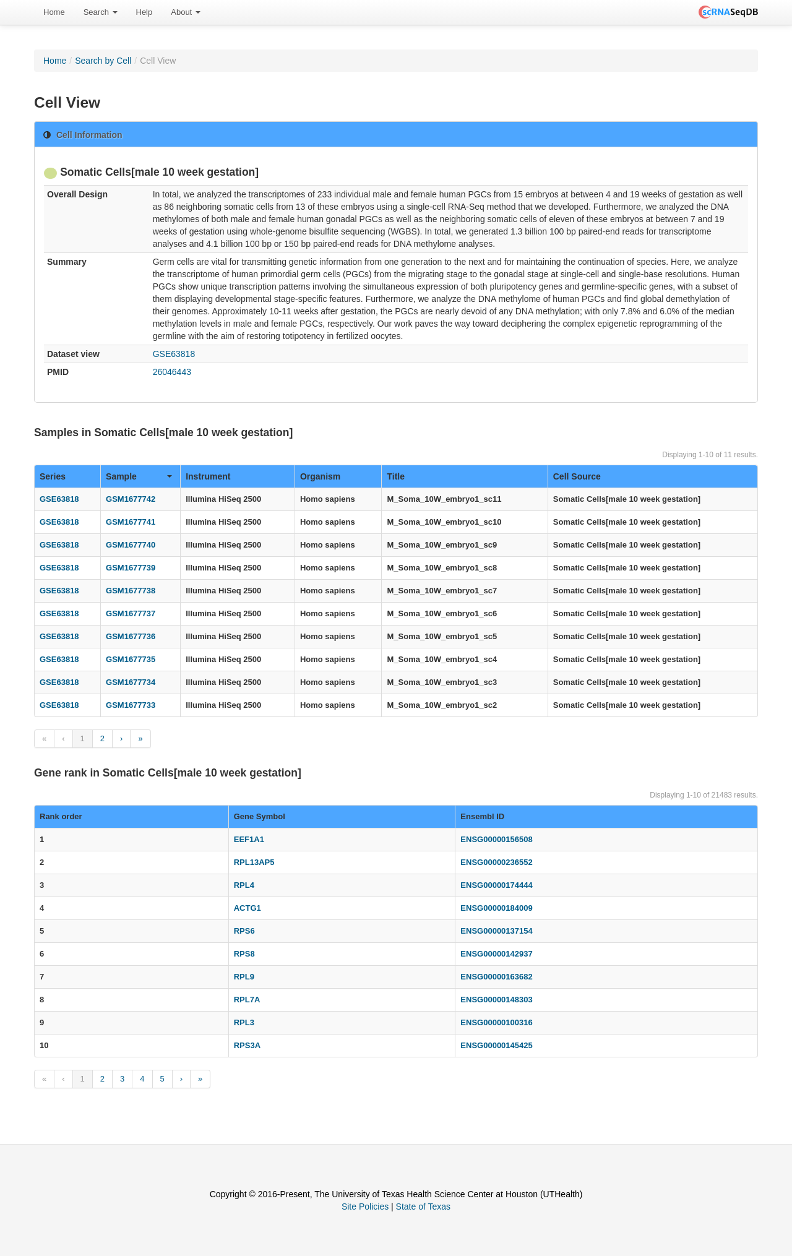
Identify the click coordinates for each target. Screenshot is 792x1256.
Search (101, 12)
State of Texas (423, 1206)
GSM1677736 (130, 636)
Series (53, 476)
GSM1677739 (130, 567)
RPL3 (244, 1022)
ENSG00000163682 (496, 976)
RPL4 (244, 885)
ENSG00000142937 (496, 953)
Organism (320, 476)
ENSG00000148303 (496, 999)
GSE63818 (174, 354)
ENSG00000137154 (496, 931)
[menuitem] (54, 12)
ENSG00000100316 (496, 1022)
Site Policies (365, 1206)
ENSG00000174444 (496, 885)
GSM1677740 (130, 544)
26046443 (172, 372)
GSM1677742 (130, 499)
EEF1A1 (249, 839)
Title (396, 476)
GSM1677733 (130, 705)
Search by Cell (103, 61)
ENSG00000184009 (496, 908)
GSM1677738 (130, 590)
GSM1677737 (130, 613)
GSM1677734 (130, 682)
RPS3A (247, 1045)
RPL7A (247, 999)
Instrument (208, 476)
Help (144, 12)
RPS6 (244, 931)
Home (54, 12)
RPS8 (244, 953)
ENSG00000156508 (496, 839)
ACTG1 (247, 908)
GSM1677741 (130, 522)
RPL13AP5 (254, 862)
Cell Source (577, 476)
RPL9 (244, 976)
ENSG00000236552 (496, 862)
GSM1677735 (130, 659)
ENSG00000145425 (496, 1045)
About (185, 12)
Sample (139, 476)
